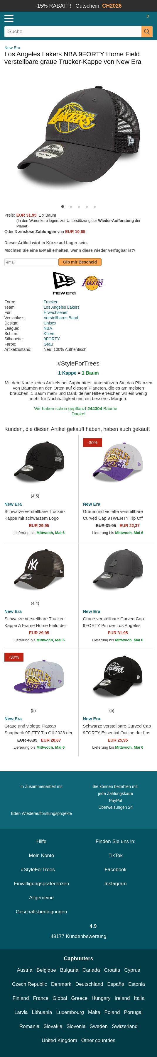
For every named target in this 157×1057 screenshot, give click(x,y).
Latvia (21, 1012)
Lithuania (42, 1012)
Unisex (50, 323)
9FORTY (52, 339)
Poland (112, 1012)
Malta (94, 1012)
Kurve (49, 333)
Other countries (98, 1040)
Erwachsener (56, 312)
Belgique (46, 970)
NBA (48, 328)
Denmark (61, 984)
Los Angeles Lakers (62, 307)
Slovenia (75, 1026)
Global (60, 998)
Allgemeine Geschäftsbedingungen (41, 905)
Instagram (115, 883)
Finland (21, 998)
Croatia (112, 970)
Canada (91, 970)
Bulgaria (69, 970)
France (40, 998)
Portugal (133, 1012)
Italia (139, 998)
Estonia (136, 984)
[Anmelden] (124, 18)
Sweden (99, 1026)
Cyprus (132, 970)
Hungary (101, 998)
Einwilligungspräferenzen (41, 883)
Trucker (51, 302)
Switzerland (125, 1026)
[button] (62, 206)
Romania (29, 1026)
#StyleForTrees (41, 869)
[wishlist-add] (65, 483)
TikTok (116, 855)
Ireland (122, 998)
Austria (25, 970)
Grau (48, 344)
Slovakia (52, 1026)
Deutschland (89, 984)
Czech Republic (29, 984)
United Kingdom (59, 1040)
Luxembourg (70, 1012)
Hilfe (41, 841)
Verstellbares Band (61, 317)
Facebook (115, 869)
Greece (79, 998)
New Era (12, 47)
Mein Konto (41, 855)
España (115, 984)
